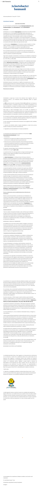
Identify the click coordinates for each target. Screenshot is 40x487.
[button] (1, 1)
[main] (20, 7)
